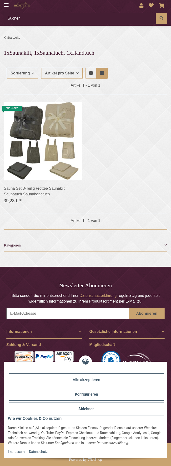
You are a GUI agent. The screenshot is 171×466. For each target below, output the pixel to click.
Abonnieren (146, 313)
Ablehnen (86, 409)
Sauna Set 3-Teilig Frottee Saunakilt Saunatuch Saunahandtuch (34, 191)
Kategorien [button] (12, 245)
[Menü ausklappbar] (6, 3)
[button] (141, 5)
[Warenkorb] (161, 5)
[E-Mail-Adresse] (67, 313)
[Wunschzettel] (151, 5)
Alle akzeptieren (86, 379)
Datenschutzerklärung (98, 295)
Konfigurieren (86, 394)
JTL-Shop (95, 459)
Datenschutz (38, 452)
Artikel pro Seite (59, 73)
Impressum (16, 452)
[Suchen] (80, 18)
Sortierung (20, 73)
